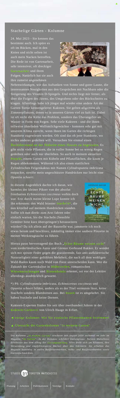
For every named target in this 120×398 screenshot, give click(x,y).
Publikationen (40, 386)
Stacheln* (64, 203)
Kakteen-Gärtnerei (24, 310)
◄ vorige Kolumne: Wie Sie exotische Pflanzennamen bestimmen (60, 317)
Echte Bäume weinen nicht (84, 243)
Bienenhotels (56, 271)
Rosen (70, 293)
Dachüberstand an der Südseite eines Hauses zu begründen (54, 145)
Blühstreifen (60, 266)
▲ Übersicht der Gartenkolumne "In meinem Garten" (50, 325)
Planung (11, 386)
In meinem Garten (39, 335)
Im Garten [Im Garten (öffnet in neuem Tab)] (29, 339)
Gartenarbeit (20, 71)
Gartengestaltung (57, 342)
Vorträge (57, 386)
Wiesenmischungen (25, 271)
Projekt (16, 158)
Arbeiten (24, 386)
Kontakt (70, 386)
